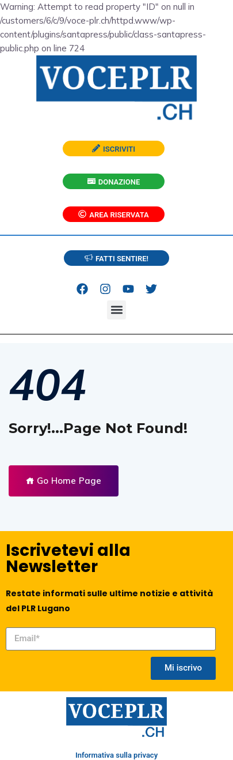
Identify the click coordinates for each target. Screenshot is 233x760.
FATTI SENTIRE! (116, 259)
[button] (116, 309)
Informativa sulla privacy (116, 755)
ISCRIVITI (113, 149)
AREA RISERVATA (113, 215)
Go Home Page (63, 480)
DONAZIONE (113, 182)
